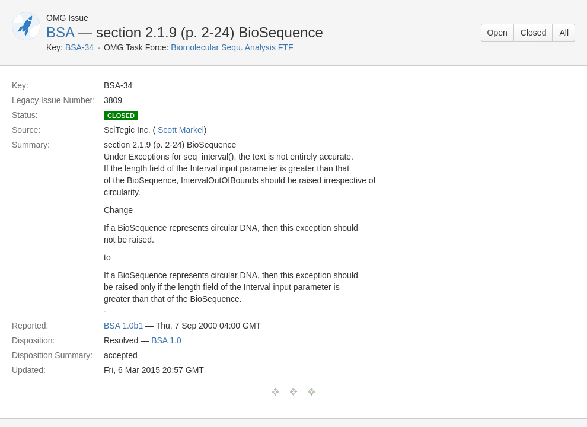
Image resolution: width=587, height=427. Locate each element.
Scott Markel (181, 130)
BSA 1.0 (166, 340)
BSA (60, 32)
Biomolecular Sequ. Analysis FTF (232, 47)
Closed (534, 32)
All (564, 32)
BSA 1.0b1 (123, 325)
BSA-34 (79, 47)
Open (497, 32)
